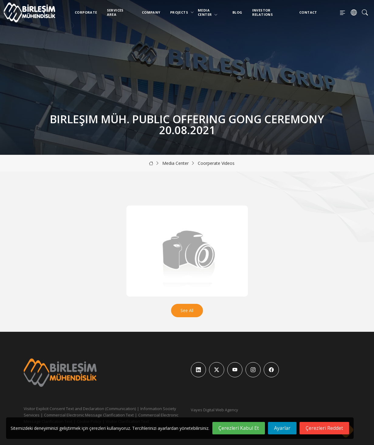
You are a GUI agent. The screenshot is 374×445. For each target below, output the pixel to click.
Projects (180, 12)
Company (151, 12)
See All (187, 310)
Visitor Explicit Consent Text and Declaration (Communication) (80, 408)
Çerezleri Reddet (324, 428)
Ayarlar (282, 428)
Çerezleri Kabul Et (238, 428)
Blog (237, 12)
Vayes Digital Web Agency (214, 410)
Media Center (208, 12)
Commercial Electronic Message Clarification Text (89, 415)
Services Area (115, 12)
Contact (308, 12)
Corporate (86, 12)
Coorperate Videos (216, 163)
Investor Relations (262, 12)
